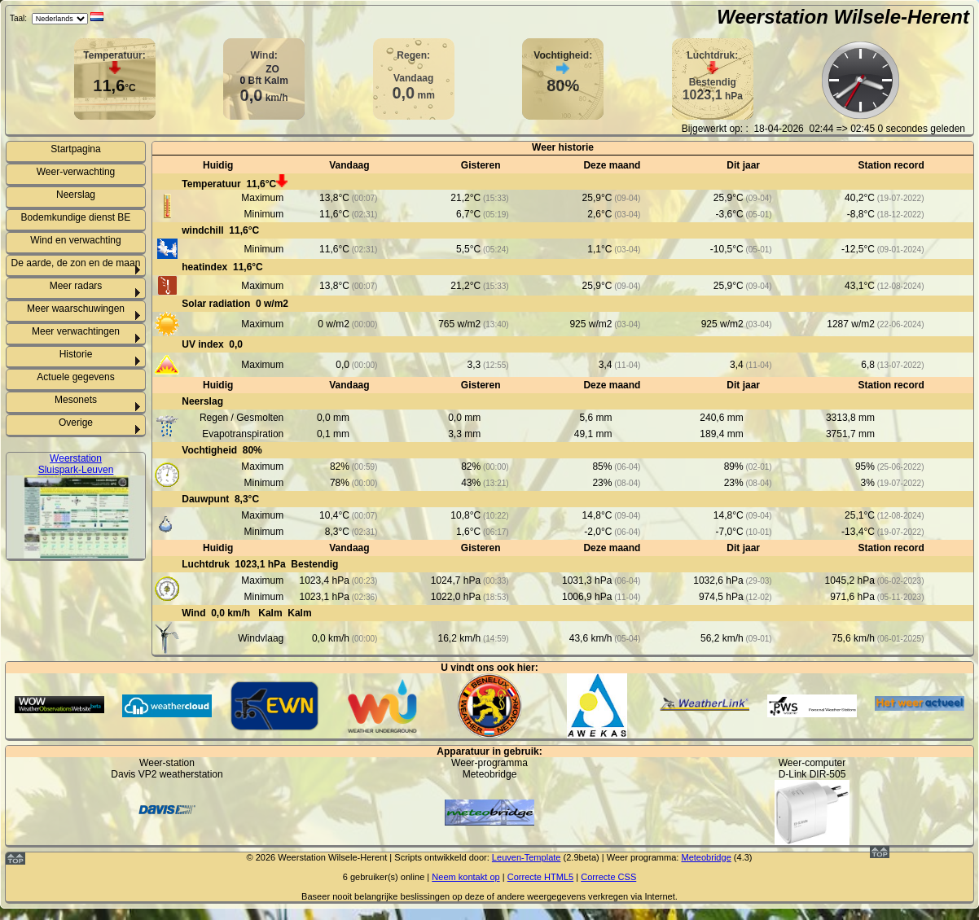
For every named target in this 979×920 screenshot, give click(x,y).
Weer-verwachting (76, 171)
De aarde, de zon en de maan (76, 263)
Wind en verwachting (75, 240)
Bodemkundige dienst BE (76, 217)
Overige (76, 422)
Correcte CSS (608, 877)
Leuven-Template (526, 857)
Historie (76, 354)
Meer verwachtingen (76, 331)
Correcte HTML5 (540, 877)
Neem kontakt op (465, 877)
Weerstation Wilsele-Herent (843, 17)
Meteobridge (706, 857)
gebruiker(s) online (387, 877)
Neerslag (75, 194)
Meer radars (76, 285)
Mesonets (76, 399)
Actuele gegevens (75, 377)
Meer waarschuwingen (76, 308)
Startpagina (75, 149)
